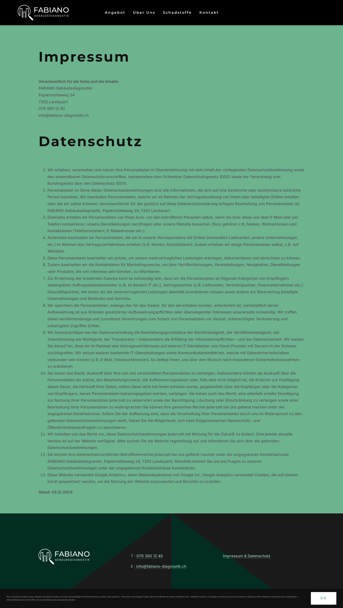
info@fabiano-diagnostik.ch (160, 566)
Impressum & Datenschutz (247, 556)
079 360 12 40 (149, 556)
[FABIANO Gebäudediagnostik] (43, 6)
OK (323, 598)
